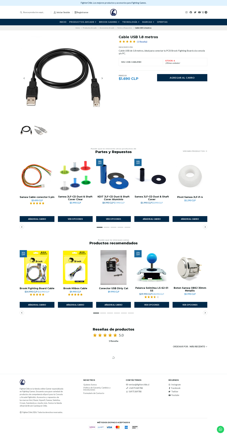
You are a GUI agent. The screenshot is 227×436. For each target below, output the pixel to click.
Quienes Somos (90, 385)
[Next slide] (102, 78)
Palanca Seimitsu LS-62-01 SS (151, 289)
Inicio (63, 22)
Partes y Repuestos (124, 28)
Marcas (148, 22)
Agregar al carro (182, 77)
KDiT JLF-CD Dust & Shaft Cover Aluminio (114, 198)
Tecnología (130, 22)
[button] (99, 227)
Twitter (173, 392)
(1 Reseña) (142, 41)
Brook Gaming (109, 22)
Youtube (173, 395)
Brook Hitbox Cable (75, 288)
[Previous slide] (24, 78)
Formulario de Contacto (93, 393)
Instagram (174, 385)
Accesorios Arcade (107, 28)
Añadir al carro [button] (37, 219)
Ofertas (162, 22)
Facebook (174, 388)
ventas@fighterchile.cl (137, 385)
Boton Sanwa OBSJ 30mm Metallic (190, 289)
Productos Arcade (82, 22)
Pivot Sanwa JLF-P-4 (190, 197)
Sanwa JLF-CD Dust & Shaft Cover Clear (75, 198)
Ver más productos (195, 151)
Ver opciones (75, 219)
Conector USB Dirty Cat (113, 288)
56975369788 (133, 392)
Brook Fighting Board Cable (37, 288)
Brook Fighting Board (182, 50)
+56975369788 (134, 388)
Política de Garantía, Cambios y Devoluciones (96, 389)
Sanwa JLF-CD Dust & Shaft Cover (152, 198)
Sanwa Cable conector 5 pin (37, 197)
